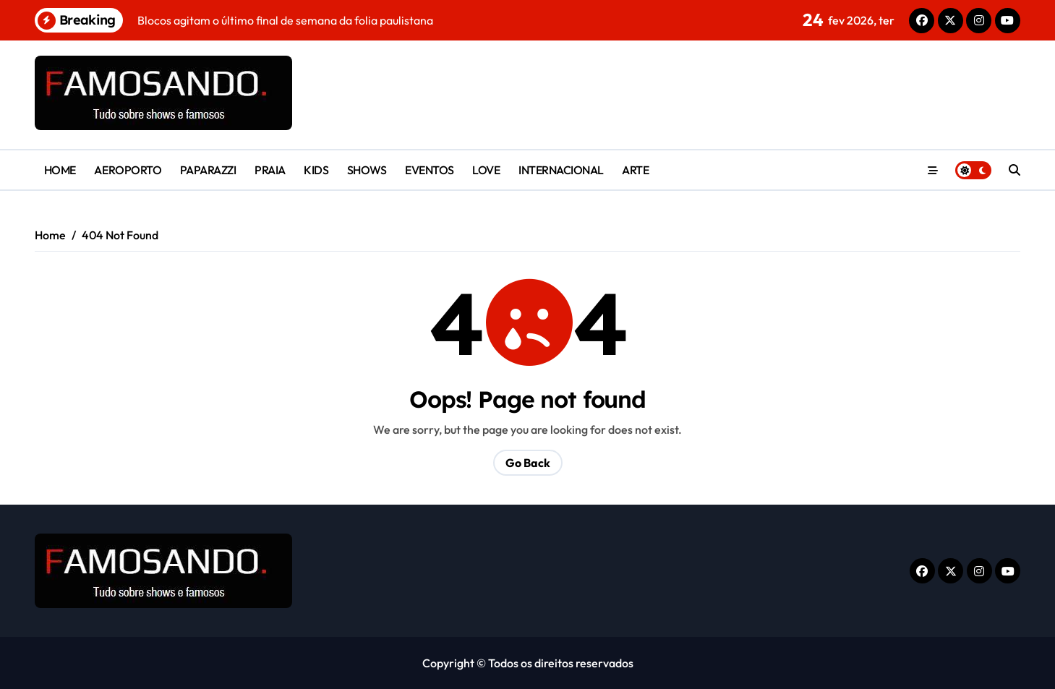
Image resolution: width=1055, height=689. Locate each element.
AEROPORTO (127, 170)
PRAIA (270, 170)
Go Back (527, 462)
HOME (60, 170)
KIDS (316, 170)
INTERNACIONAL (561, 170)
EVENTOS (429, 170)
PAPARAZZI (208, 170)
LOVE (486, 170)
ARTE (635, 170)
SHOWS (367, 170)
